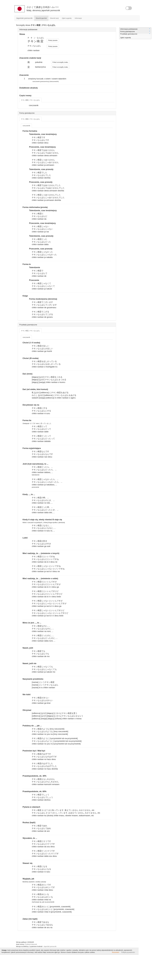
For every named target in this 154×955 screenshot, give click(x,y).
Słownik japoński (41, 18)
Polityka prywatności (128, 952)
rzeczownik (26, 125)
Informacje (78, 18)
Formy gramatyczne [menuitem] (135, 31)
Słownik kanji (54, 18)
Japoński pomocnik (24, 18)
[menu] (135, 33)
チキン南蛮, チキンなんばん (30, 100)
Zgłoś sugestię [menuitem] (125, 37)
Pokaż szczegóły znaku (60, 62)
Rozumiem (115, 952)
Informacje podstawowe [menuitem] (135, 29)
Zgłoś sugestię (67, 18)
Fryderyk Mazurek (31, 944)
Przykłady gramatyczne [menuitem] (135, 34)
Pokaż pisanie (52, 40)
